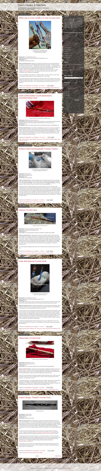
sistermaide (52, 389)
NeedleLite (66, 51)
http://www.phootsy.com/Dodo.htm (26, 441)
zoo (58, 87)
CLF (23, 389)
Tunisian (37, 201)
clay (35, 328)
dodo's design (33, 452)
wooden (55, 87)
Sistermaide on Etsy (68, 53)
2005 (67, 95)
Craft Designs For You (68, 36)
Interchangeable (25, 201)
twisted (41, 452)
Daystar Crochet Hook (28, 210)
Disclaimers (66, 67)
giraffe (36, 87)
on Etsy (39, 228)
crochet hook (28, 87)
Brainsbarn (27, 139)
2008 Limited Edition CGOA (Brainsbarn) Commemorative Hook (35, 97)
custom (32, 87)
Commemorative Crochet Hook (43, 139)
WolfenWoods (67, 57)
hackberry (42, 389)
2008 (23, 139)
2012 (67, 91)
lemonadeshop (47, 87)
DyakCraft (66, 38)
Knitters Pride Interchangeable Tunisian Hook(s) (38, 149)
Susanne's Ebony (67, 55)
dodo (29, 452)
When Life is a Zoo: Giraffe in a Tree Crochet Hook (39, 18)
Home (37, 456)
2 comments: (42, 199)
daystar (32, 253)
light (56, 139)
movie (59, 328)
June (68, 86)
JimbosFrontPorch (68, 45)
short (48, 389)
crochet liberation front (34, 389)
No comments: (42, 85)
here (43, 76)
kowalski (51, 253)
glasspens (66, 40)
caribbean (32, 328)
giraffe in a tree (41, 87)
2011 (67, 93)
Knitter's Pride (32, 201)
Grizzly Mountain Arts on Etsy (70, 43)
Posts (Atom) (42, 459)
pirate (20, 330)
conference (52, 139)
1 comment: (42, 251)
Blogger (68, 468)
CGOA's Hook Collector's (50, 433)
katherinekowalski (45, 253)
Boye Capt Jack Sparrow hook (28, 71)
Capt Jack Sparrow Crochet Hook (32, 261)
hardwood (39, 253)
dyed (36, 253)
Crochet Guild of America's (49, 127)
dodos (38, 452)
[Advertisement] (70, 104)
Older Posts (58, 456)
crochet (23, 87)
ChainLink (34, 139)
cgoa (31, 139)
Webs (40, 201)
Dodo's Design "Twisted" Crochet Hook (34, 397)
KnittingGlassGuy (67, 47)
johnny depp (48, 328)
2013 (67, 84)
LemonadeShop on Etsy (69, 49)
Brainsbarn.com (67, 34)
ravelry (45, 389)
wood (52, 87)
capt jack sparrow (25, 328)
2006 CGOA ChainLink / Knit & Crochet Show (42, 432)
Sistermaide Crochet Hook (29, 338)
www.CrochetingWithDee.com (70, 21)
